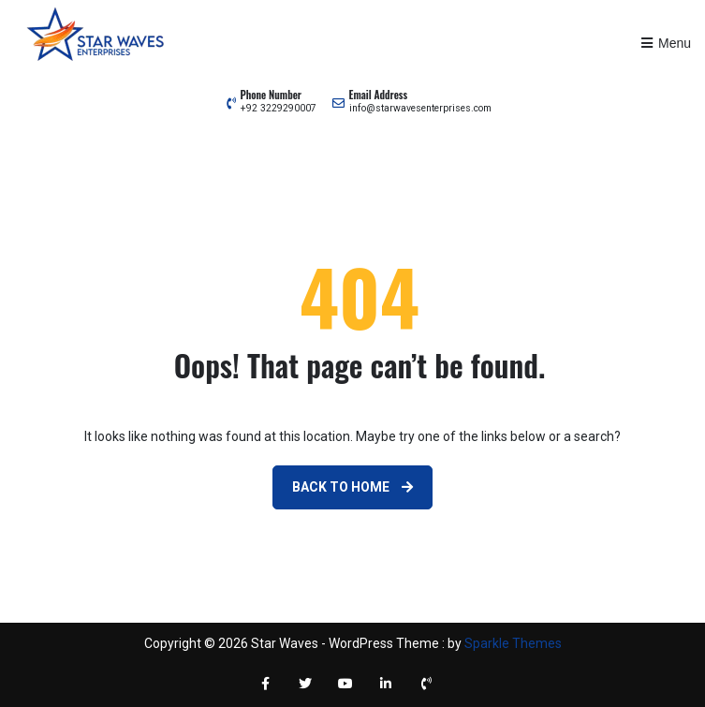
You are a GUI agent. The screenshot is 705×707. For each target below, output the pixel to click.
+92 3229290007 (278, 108)
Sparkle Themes (513, 643)
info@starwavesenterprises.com (420, 108)
